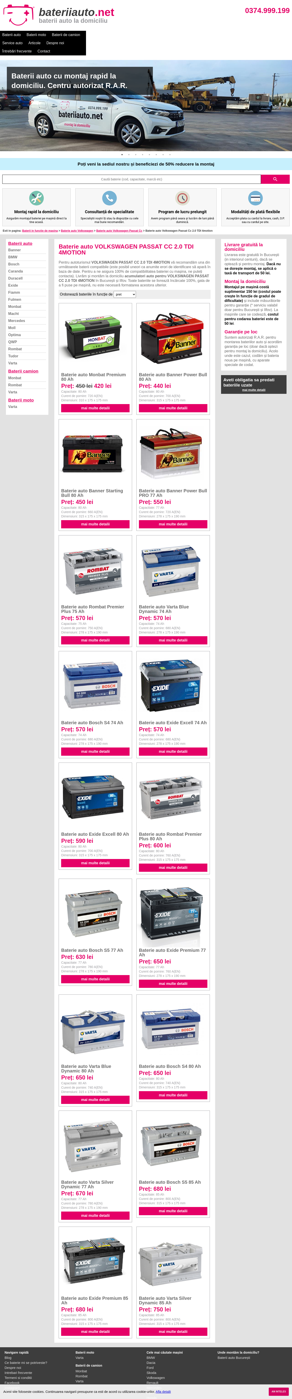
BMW (12, 241)
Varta (12, 347)
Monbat (14, 290)
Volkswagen (156, 1361)
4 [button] (142, 138)
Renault (153, 1366)
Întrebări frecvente (167, 35)
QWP (12, 325)
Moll (12, 311)
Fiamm (14, 276)
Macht (13, 297)
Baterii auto (11, 35)
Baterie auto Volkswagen (77, 214)
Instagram (12, 1371)
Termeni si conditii (18, 1361)
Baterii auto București (234, 1341)
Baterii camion (23, 355)
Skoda (151, 1356)
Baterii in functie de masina (40, 214)
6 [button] (156, 138)
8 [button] (170, 138)
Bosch (13, 248)
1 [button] (122, 138)
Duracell (15, 262)
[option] (146, 89)
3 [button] (135, 138)
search (275, 163)
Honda (152, 1381)
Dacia (151, 1346)
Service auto (96, 35)
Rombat (15, 333)
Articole (118, 35)
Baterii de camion (66, 35)
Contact (194, 35)
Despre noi (139, 35)
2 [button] (129, 138)
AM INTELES (278, 1391)
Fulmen (14, 283)
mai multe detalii (95, 392)
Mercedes (16, 304)
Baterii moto (36, 35)
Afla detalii (163, 1392)
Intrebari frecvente (18, 1356)
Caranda (15, 255)
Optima (14, 318)
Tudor (13, 340)
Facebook (12, 1366)
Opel (150, 1376)
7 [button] (163, 138)
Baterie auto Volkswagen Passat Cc (119, 214)
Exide (13, 269)
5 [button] (149, 138)
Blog (8, 1341)
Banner (14, 234)
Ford (150, 1351)
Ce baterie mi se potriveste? (26, 1346)
